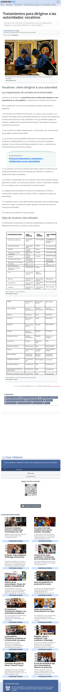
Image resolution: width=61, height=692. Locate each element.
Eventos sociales (12, 397)
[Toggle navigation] (58, 1)
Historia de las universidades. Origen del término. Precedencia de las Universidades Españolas (15, 586)
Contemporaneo (24, 403)
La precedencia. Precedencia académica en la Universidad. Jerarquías (15, 638)
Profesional (11, 403)
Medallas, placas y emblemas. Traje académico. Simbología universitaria (43, 639)
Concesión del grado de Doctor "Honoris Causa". (14, 664)
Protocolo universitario (15, 400)
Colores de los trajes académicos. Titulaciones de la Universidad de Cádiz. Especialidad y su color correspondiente (45, 559)
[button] (31, 57)
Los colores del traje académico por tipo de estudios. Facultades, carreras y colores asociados (43, 532)
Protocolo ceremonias (49, 397)
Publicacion (38, 403)
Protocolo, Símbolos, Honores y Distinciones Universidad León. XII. (14, 530)
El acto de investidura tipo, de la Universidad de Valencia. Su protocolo (44, 665)
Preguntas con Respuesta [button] (31, 506)
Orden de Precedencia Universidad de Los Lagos (44, 610)
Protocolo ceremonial (30, 397)
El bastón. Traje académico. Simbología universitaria (15, 556)
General (49, 400)
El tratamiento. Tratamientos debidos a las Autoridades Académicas (15, 611)
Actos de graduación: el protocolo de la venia (43, 583)
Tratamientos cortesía (35, 400)
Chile (47, 403)
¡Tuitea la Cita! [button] (30, 476)
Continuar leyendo (15, 541)
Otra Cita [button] (31, 473)
